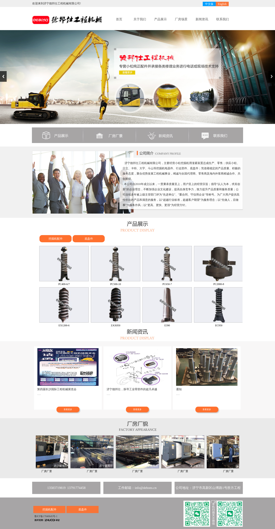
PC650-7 (167, 266)
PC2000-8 (218, 266)
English (222, 3)
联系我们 (222, 19)
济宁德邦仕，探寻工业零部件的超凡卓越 (132, 389)
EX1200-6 (64, 307)
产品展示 (160, 19)
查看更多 (68, 409)
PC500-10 (115, 266)
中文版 (209, 3)
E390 (167, 307)
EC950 (218, 307)
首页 (119, 19)
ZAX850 (115, 307)
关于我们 (139, 19)
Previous (3, 76)
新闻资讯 (202, 19)
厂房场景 (181, 19)
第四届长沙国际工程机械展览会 (56, 389)
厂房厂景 (47, 454)
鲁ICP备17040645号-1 (45, 516)
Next (271, 76)
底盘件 (89, 238)
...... (39, 394)
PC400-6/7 (64, 266)
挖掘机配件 (56, 238)
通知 (179, 389)
